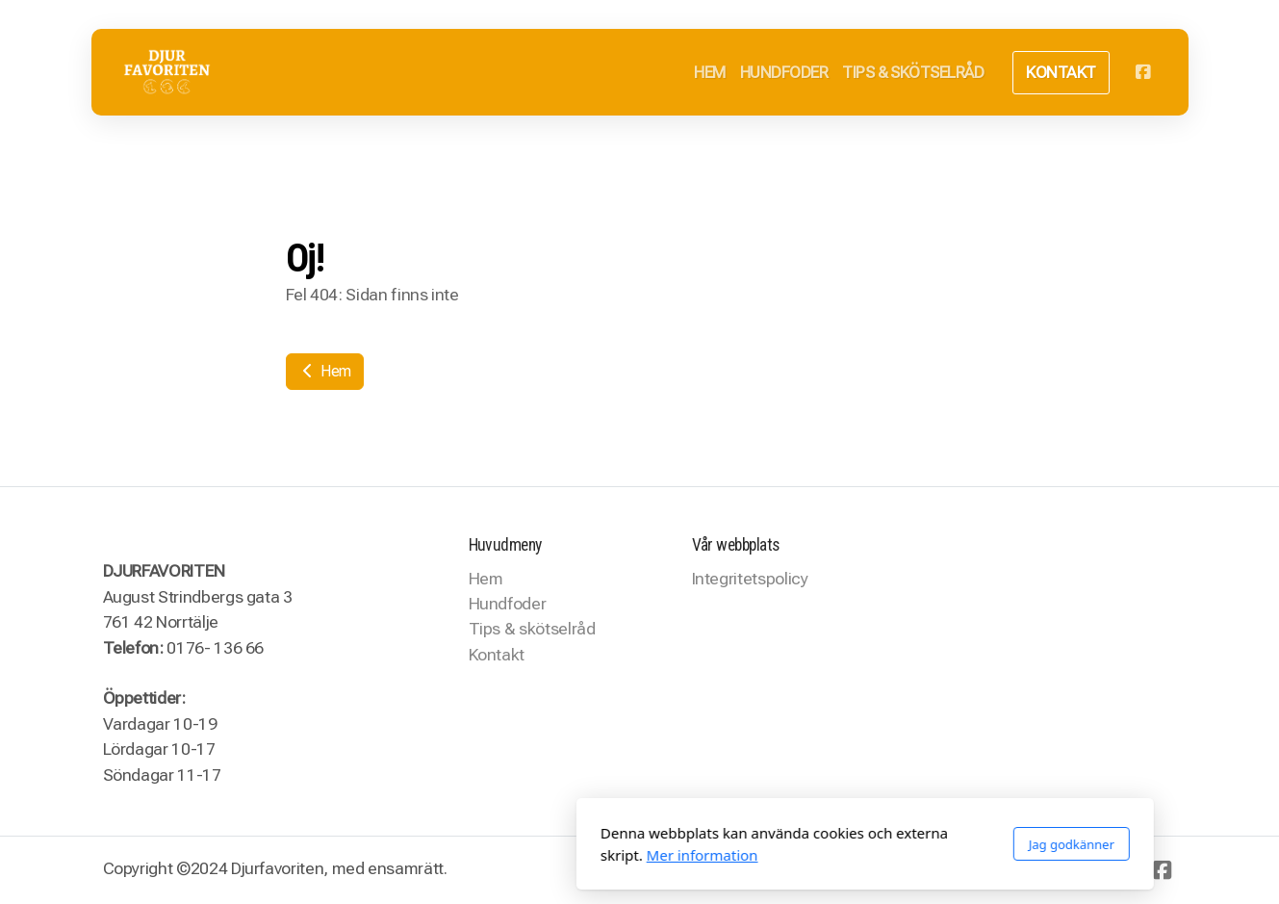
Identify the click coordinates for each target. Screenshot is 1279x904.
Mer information (476, 855)
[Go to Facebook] (1143, 72)
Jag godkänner (845, 844)
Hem (325, 371)
